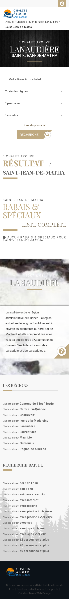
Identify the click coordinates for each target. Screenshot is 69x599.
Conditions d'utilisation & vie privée (38, 589)
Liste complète (44, 224)
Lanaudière (51, 21)
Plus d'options (34, 125)
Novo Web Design (40, 593)
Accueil (10, 21)
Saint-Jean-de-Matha (19, 26)
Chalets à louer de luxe (30, 21)
